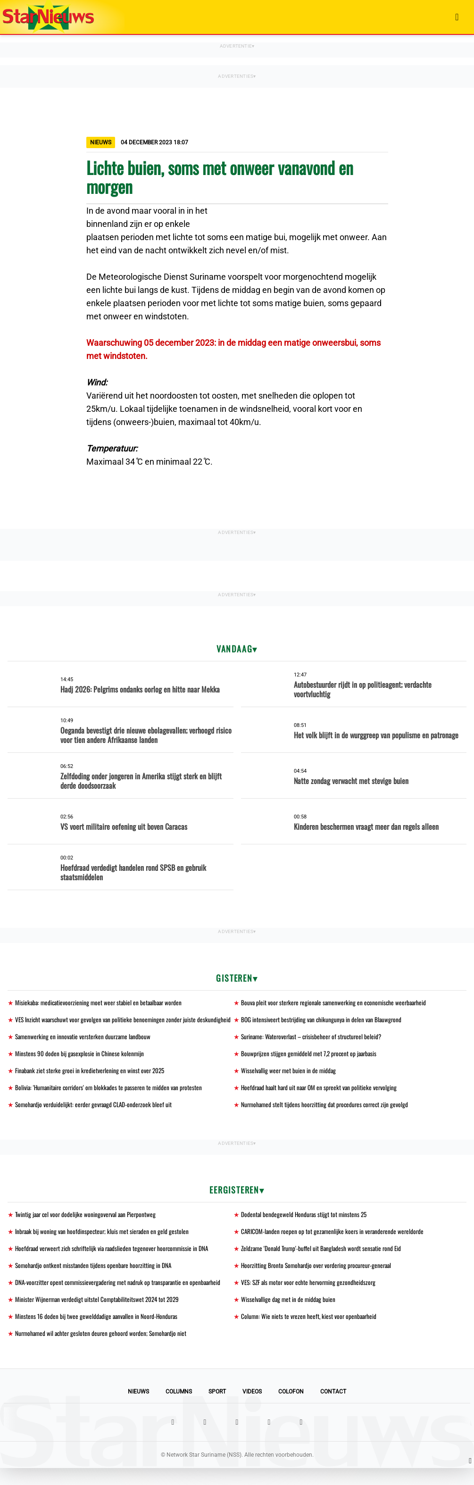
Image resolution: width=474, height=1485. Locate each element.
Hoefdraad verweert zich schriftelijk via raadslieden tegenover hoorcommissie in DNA (116, 1263)
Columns (179, 1408)
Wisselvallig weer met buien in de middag (289, 1082)
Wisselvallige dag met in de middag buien (289, 1315)
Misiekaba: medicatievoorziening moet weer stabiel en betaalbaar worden (102, 1003)
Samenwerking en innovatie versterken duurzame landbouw (85, 1047)
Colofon (291, 1408)
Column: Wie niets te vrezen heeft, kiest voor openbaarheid (310, 1332)
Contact (333, 1408)
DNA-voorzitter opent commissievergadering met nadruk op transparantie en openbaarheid (122, 1297)
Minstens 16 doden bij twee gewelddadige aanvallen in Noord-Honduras (98, 1332)
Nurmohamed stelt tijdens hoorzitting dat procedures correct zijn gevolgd (327, 1117)
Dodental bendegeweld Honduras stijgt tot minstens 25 (305, 1228)
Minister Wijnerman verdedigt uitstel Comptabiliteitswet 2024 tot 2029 (99, 1315)
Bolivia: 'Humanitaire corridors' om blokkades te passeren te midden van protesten (112, 1100)
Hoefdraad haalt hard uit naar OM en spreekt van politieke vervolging (322, 1100)
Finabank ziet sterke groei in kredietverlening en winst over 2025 (92, 1082)
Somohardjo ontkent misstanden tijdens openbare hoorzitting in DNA (95, 1280)
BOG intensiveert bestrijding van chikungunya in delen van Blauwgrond (323, 1020)
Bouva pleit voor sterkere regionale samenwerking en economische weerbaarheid (337, 1003)
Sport (217, 1408)
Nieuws (138, 1408)
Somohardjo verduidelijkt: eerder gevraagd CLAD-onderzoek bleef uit (96, 1117)
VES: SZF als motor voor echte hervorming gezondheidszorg (311, 1297)
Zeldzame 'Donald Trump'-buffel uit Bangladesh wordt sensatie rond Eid (324, 1263)
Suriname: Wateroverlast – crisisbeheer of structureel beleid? (315, 1047)
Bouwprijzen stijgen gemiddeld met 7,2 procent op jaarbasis (311, 1065)
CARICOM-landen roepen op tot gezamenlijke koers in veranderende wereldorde (335, 1245)
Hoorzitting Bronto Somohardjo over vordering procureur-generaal (320, 1280)
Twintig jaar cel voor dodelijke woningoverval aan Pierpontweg (88, 1228)
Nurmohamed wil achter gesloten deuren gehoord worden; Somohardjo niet (104, 1350)
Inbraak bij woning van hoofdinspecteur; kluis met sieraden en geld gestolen (104, 1245)
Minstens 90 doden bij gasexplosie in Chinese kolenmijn (80, 1065)
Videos (252, 1408)
